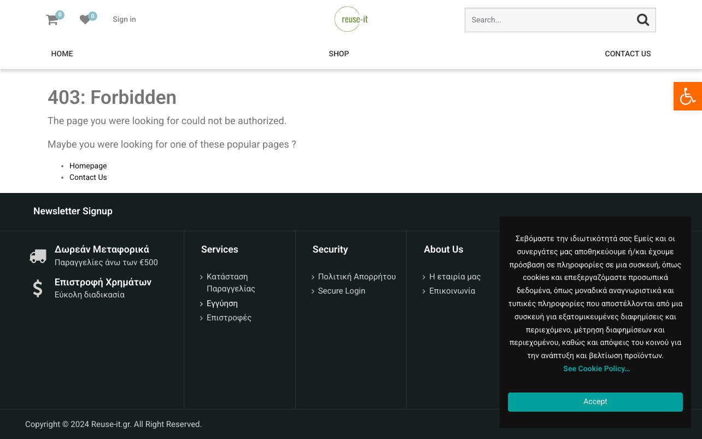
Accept (595, 401)
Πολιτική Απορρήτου (357, 277)
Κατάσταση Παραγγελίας (231, 283)
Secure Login (342, 291)
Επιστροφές (229, 318)
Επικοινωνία (452, 291)
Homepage (88, 166)
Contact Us (88, 177)
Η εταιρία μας (455, 277)
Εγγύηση (222, 303)
